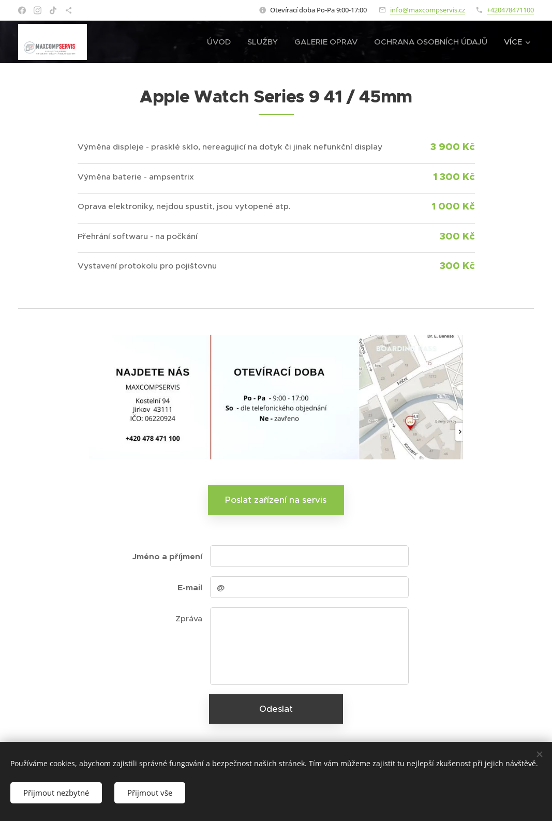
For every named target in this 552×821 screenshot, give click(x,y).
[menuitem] (221, 42)
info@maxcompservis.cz (427, 9)
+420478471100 (510, 9)
